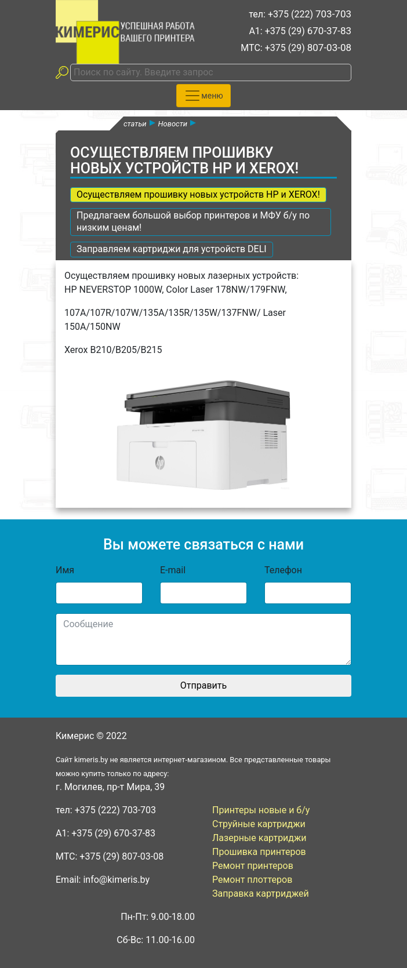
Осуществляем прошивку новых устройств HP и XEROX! (198, 194)
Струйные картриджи (259, 823)
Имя (65, 570)
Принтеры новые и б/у (261, 810)
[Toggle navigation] (203, 95)
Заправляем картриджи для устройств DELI (172, 248)
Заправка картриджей (260, 893)
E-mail (173, 570)
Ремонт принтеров (252, 865)
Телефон (283, 570)
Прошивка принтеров (259, 851)
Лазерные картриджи (259, 837)
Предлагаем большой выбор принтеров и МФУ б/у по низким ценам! (193, 221)
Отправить (203, 685)
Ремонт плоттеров (252, 879)
